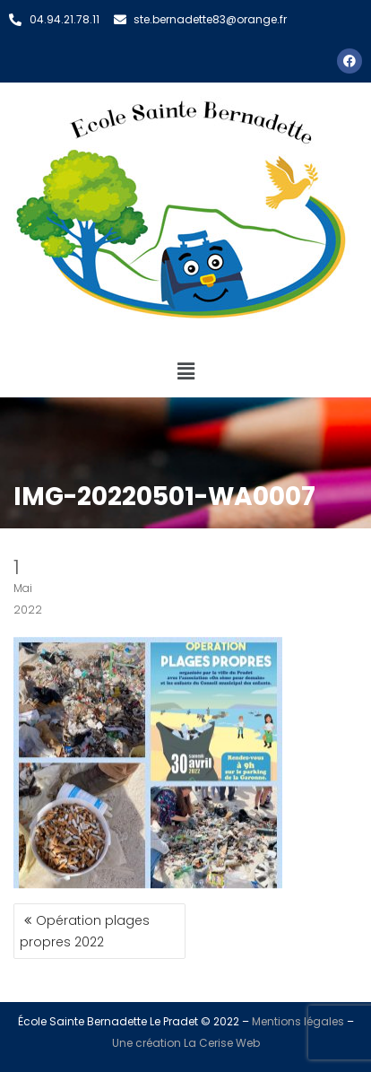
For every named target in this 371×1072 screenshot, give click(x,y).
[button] (185, 371)
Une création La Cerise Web (186, 1042)
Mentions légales (298, 1021)
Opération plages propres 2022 (85, 931)
